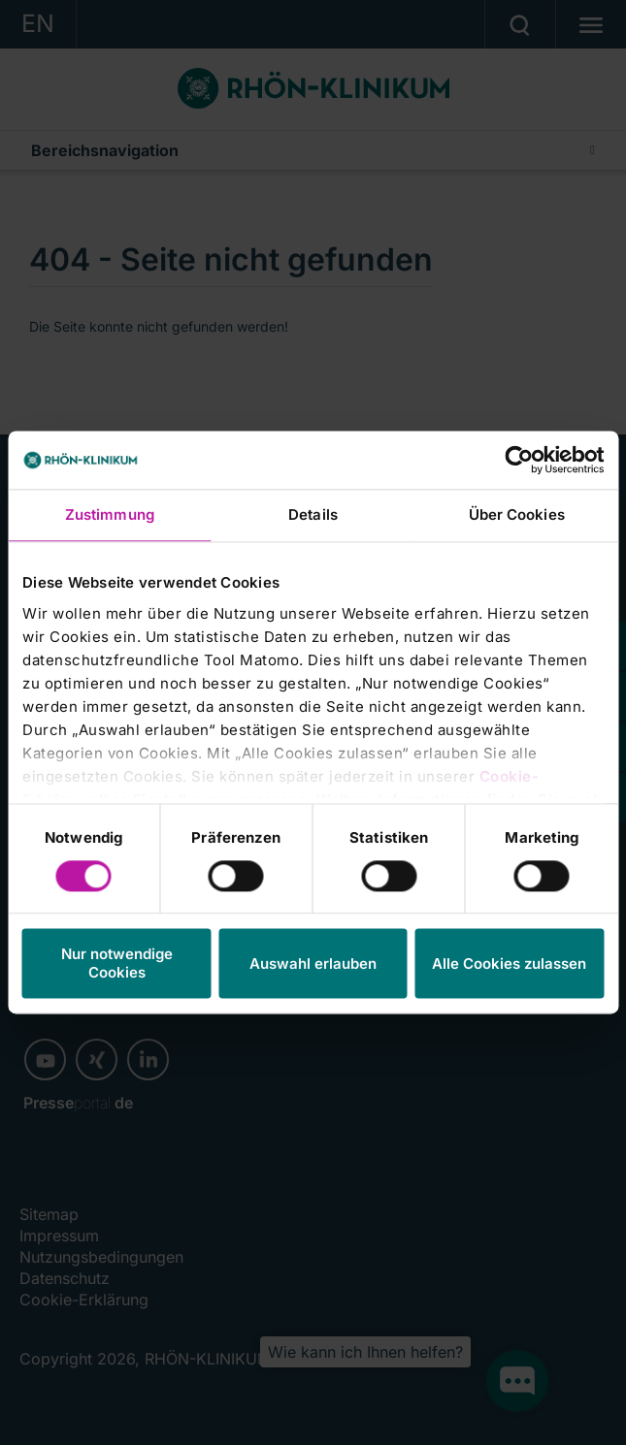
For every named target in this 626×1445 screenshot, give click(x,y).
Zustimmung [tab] (109, 514)
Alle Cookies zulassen (509, 963)
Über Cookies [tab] (517, 514)
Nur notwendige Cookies (117, 964)
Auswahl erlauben (313, 963)
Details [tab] (313, 514)
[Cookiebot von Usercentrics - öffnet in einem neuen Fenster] (519, 459)
